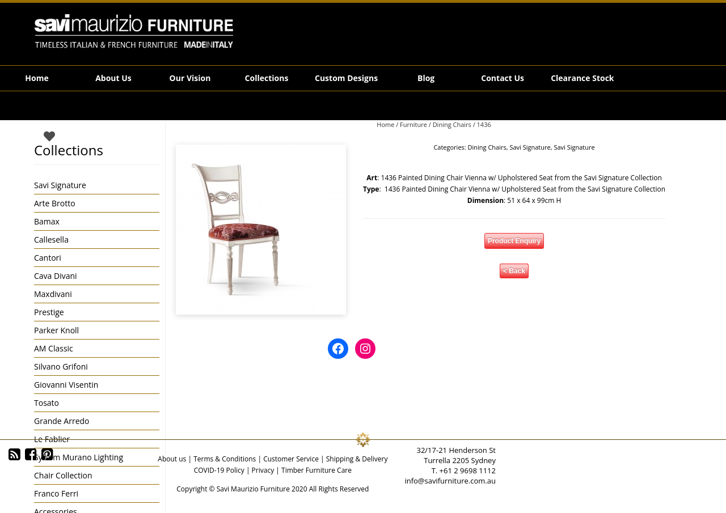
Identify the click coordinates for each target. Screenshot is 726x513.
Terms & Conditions (224, 459)
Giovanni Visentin (66, 384)
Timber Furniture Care (316, 470)
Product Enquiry (514, 241)
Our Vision (190, 78)
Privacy (263, 470)
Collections (267, 78)
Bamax (47, 221)
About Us (113, 78)
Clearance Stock (582, 78)
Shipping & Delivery (357, 459)
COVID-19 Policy (219, 470)
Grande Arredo (61, 421)
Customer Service (291, 459)
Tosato (46, 402)
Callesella (51, 239)
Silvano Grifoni (61, 366)
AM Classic (53, 348)
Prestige (49, 312)
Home (36, 78)
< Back (514, 271)
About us (172, 459)
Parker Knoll (56, 330)
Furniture (413, 124)
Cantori (47, 257)
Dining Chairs (452, 124)
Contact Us (502, 78)
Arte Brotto (54, 203)
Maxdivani (53, 294)
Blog (425, 78)
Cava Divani (55, 275)
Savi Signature (529, 147)
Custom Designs (346, 78)
